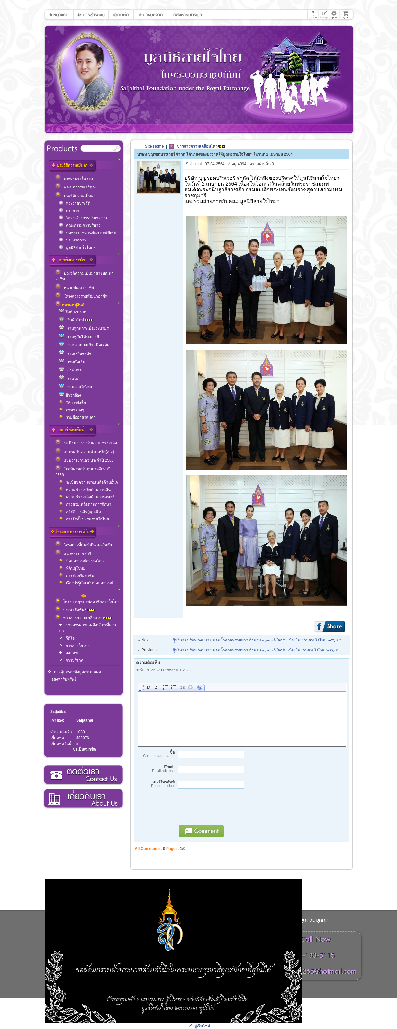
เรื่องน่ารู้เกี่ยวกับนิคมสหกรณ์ (86, 583)
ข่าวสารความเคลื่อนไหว (83, 617)
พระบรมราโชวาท (74, 178)
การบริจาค (71, 660)
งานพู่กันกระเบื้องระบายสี (84, 328)
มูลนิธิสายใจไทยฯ (77, 247)
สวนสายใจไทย (75, 387)
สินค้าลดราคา (74, 312)
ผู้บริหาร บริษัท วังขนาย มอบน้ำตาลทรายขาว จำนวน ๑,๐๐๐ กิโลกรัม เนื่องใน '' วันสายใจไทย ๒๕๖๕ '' (257, 640)
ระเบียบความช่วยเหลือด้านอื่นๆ (88, 482)
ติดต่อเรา (83, 775)
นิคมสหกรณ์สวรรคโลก (81, 561)
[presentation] (224, 809)
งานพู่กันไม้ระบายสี (79, 337)
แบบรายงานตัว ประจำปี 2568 (84, 460)
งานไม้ (68, 378)
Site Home (154, 146)
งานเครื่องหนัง (75, 353)
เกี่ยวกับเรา (83, 799)
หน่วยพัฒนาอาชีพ (74, 287)
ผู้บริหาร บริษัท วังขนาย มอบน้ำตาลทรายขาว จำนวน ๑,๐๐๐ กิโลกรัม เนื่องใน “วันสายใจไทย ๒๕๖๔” (255, 650)
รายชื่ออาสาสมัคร (77, 417)
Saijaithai (58, 711)
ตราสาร (69, 210)
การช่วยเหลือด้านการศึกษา (85, 504)
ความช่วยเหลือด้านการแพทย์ (87, 497)
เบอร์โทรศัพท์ (155, 784)
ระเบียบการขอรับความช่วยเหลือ (86, 443)
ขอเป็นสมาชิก (84, 749)
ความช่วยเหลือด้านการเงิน (85, 489)
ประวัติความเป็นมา (75, 196)
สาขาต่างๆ (71, 410)
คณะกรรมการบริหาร (79, 225)
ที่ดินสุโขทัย (72, 568)
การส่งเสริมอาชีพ (76, 575)
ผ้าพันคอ (70, 370)
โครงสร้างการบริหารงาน (83, 218)
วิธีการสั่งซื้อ (72, 402)
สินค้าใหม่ (76, 320)
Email (155, 768)
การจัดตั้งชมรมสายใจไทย (84, 519)
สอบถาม (69, 653)
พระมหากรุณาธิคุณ (75, 187)
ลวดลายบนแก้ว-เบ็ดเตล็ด (84, 345)
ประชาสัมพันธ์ (75, 609)
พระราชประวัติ (74, 203)
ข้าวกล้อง (70, 395)
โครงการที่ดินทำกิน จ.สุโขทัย (83, 545)
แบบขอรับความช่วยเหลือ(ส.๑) (84, 451)
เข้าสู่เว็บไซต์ (199, 1026)
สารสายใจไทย (74, 645)
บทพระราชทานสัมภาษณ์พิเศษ (87, 233)
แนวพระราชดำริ (73, 553)
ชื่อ (155, 754)
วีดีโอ (67, 638)
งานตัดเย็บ (72, 362)
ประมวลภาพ (73, 240)
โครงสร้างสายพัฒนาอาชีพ (81, 296)
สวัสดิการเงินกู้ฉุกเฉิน (80, 512)
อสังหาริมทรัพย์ (64, 679)
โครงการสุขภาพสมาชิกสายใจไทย (87, 601)
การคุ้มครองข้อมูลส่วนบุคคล (74, 672)
